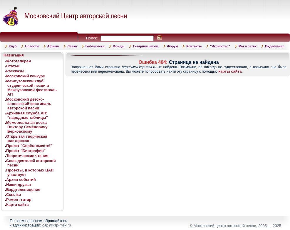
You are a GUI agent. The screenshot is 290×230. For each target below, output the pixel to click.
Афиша (53, 46)
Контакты (194, 46)
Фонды (118, 46)
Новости (31, 46)
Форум (172, 46)
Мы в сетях (248, 46)
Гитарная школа (145, 46)
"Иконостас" (220, 46)
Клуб (12, 46)
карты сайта (230, 71)
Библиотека (95, 46)
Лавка (72, 46)
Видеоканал (274, 46)
